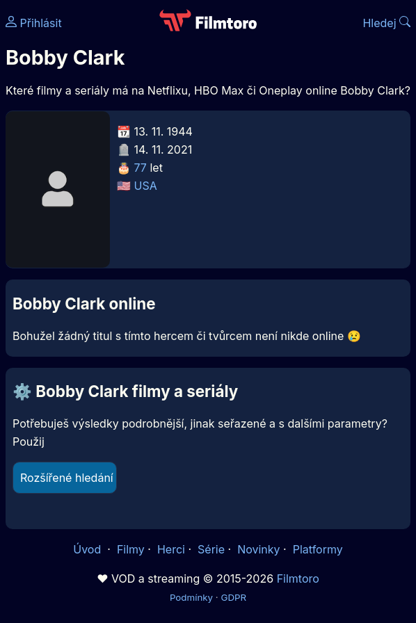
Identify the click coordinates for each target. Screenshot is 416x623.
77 (140, 168)
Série (211, 549)
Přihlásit (34, 23)
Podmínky (191, 597)
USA (145, 186)
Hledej (386, 23)
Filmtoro (298, 578)
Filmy (131, 549)
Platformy (318, 549)
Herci (171, 549)
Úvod (88, 549)
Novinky (258, 549)
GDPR (233, 597)
